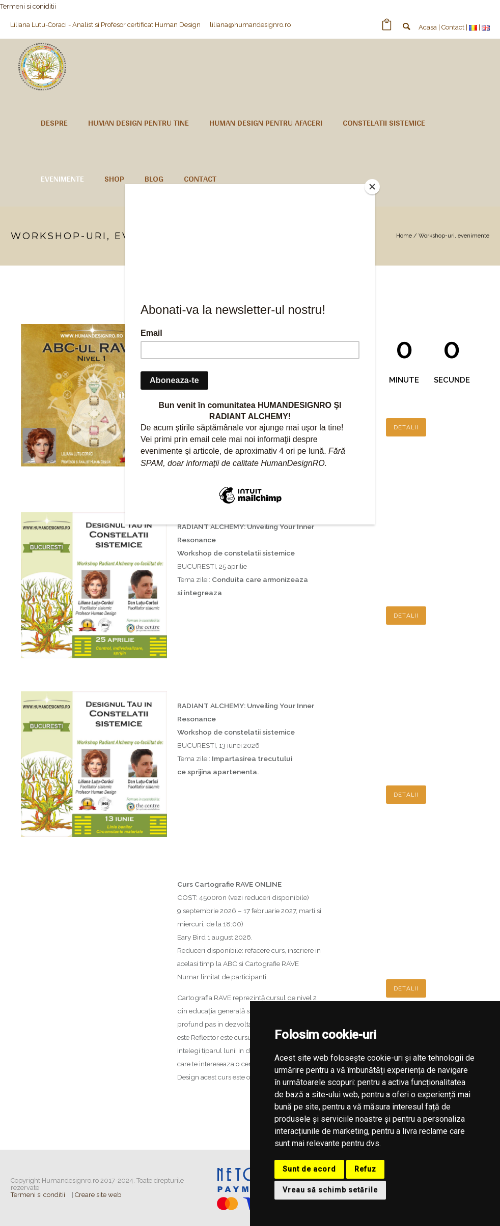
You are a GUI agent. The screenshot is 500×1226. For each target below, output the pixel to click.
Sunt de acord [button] (309, 1169)
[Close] (372, 186)
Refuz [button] (365, 1169)
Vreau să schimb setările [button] (330, 1190)
